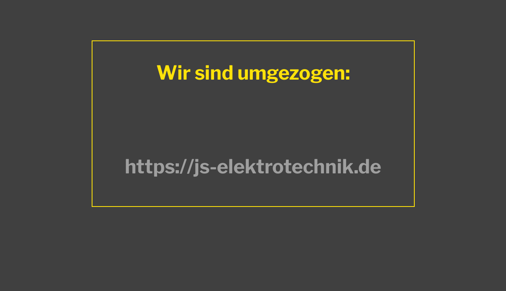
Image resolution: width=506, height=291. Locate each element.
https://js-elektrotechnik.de (253, 166)
